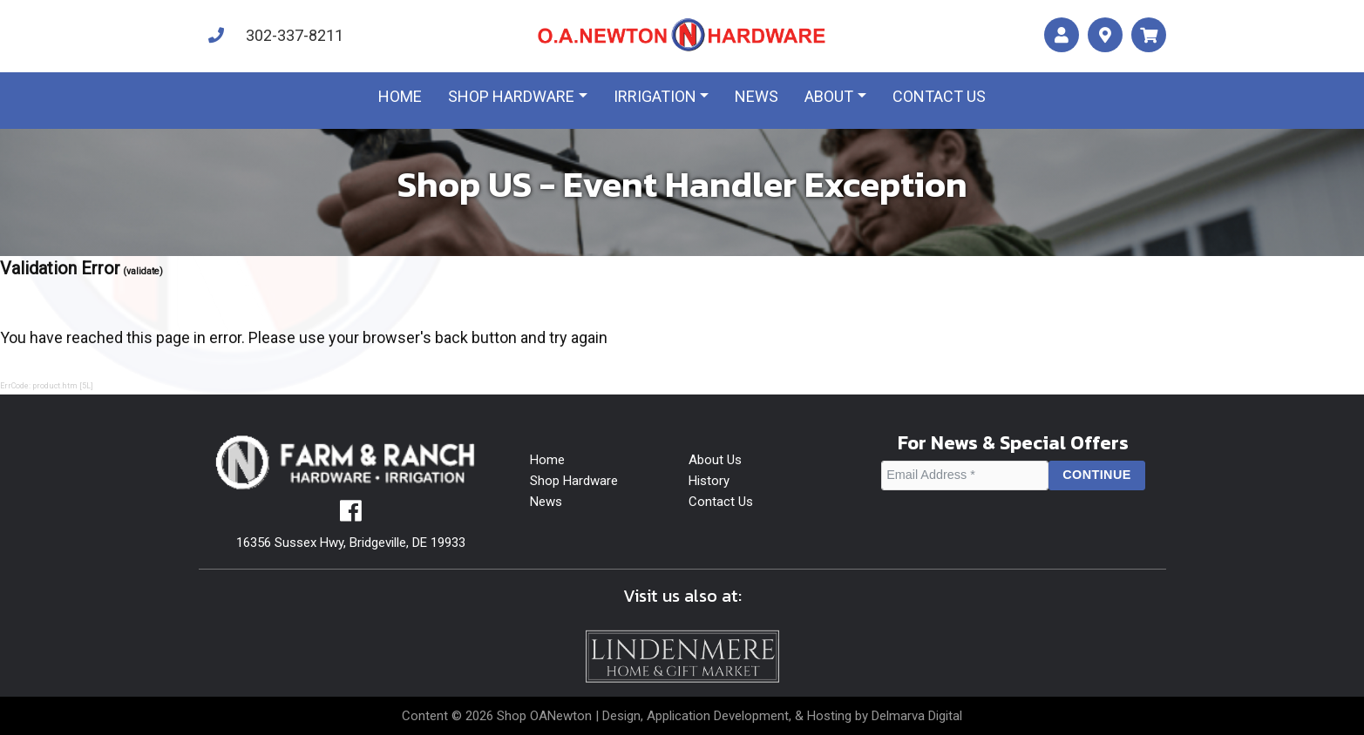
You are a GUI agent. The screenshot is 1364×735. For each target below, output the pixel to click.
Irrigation (655, 96)
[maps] (1105, 35)
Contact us (939, 96)
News (756, 96)
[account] (1061, 35)
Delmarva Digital (917, 716)
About (828, 96)
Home (400, 96)
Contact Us (721, 501)
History (709, 481)
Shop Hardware (511, 96)
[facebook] (351, 515)
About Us (715, 460)
